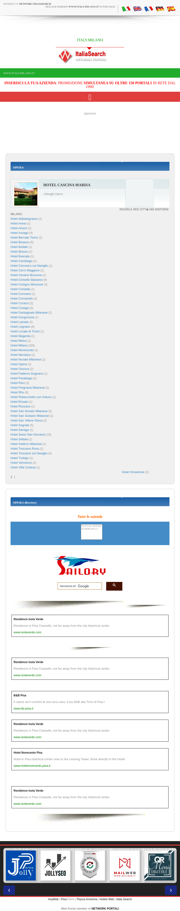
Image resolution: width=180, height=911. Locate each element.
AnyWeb (53, 899)
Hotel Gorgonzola (22, 317)
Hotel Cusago (20, 308)
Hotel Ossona (20, 369)
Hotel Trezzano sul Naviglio (29, 453)
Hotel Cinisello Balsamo (27, 279)
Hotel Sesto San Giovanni (28, 434)
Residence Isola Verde (28, 619)
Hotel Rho (17, 392)
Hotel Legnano (20, 326)
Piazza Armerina (87, 899)
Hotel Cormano (21, 294)
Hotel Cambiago (21, 261)
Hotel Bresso (19, 251)
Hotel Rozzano (20, 406)
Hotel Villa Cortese (23, 467)
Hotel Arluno (19, 228)
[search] (78, 586)
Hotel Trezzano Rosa (25, 448)
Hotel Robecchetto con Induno (31, 397)
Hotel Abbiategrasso (24, 218)
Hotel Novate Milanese (26, 359)
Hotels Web (107, 899)
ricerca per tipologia (91, 526)
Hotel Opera (19, 364)
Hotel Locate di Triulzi (25, 331)
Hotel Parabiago (21, 378)
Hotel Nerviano (21, 355)
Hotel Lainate (20, 322)
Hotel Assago (20, 233)
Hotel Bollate (19, 247)
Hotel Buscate (20, 256)
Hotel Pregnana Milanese (28, 387)
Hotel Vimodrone (133, 472)
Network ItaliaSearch (35, 3)
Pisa (63, 899)
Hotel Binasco (20, 242)
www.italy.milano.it (18, 73)
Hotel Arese (18, 223)
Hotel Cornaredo (22, 298)
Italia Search (124, 899)
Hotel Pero (18, 383)
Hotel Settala (19, 439)
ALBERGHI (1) (91, 529)
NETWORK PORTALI (105, 908)
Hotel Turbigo (20, 458)
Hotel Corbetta (20, 289)
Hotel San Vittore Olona (26, 420)
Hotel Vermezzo (21, 462)
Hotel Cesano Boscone (26, 275)
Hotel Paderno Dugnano (27, 373)
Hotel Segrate (20, 425)
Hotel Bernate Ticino (24, 237)
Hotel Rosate (19, 401)
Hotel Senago (20, 430)
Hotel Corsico (20, 303)
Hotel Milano (19, 345)
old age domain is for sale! (80, 6)
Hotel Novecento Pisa (28, 752)
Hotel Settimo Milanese (26, 444)
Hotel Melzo (19, 340)
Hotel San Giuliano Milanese (30, 416)
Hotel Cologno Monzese (27, 284)
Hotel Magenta (20, 336)
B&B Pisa (20, 695)
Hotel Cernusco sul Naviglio (29, 265)
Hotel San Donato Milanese (29, 411)
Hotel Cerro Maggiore (25, 270)
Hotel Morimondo (22, 350)
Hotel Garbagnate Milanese (29, 312)
